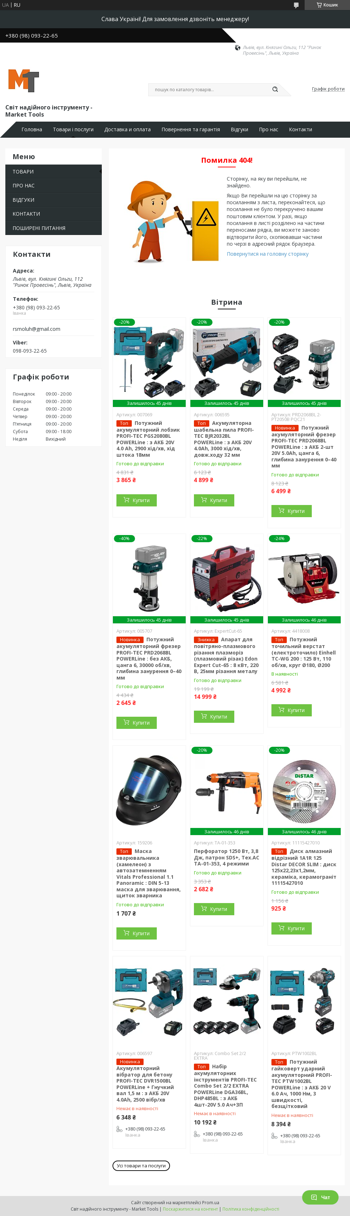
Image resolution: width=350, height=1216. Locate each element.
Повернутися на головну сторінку (268, 253)
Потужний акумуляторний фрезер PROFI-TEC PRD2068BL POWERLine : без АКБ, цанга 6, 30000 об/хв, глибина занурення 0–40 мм (148, 658)
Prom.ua (210, 1203)
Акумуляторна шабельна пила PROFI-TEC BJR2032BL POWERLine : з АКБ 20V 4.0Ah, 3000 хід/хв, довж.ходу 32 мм (224, 439)
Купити (141, 500)
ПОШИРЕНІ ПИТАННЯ (38, 228)
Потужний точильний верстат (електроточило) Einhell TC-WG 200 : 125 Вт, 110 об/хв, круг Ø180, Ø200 (303, 652)
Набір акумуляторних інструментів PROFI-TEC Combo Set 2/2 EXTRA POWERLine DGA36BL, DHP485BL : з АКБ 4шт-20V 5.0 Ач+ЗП (225, 1085)
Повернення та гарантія (190, 129)
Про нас (268, 129)
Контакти (300, 129)
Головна (31, 129)
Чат (320, 1197)
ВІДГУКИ (23, 199)
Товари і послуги (73, 129)
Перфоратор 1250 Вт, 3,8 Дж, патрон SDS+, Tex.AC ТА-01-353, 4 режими (226, 857)
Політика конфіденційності (250, 1209)
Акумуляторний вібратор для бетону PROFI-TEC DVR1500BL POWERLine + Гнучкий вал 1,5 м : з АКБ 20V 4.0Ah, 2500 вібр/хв (145, 1084)
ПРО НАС (23, 185)
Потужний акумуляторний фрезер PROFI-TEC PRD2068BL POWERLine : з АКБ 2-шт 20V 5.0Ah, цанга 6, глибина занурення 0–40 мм (303, 446)
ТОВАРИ (23, 171)
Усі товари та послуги (141, 1165)
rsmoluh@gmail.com (36, 329)
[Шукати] (275, 89)
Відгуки (239, 129)
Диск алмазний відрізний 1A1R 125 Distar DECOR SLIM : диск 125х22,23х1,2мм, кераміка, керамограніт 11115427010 (303, 867)
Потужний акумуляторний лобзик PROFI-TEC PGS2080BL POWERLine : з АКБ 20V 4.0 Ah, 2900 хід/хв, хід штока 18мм (148, 439)
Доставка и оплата (127, 129)
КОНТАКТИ (26, 213)
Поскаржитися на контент (190, 1209)
